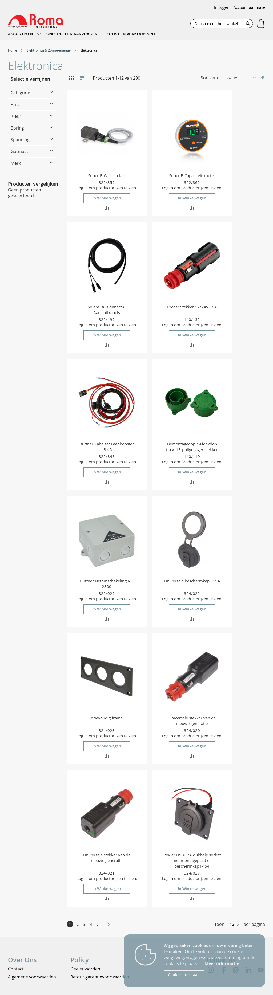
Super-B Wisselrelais (106, 175)
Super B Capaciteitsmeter (192, 175)
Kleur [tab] (16, 116)
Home (13, 50)
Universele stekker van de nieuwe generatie (192, 720)
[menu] (85, 34)
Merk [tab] (16, 163)
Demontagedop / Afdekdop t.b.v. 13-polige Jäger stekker (192, 446)
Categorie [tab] (20, 93)
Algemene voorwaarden (32, 977)
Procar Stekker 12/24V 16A (192, 307)
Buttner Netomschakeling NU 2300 (107, 583)
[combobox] (221, 23)
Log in (82, 187)
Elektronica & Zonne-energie (49, 50)
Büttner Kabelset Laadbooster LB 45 (106, 446)
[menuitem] (24, 34)
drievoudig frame (107, 717)
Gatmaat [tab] (19, 151)
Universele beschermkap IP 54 (192, 580)
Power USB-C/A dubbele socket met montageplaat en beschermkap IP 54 (192, 860)
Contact (16, 969)
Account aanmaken (251, 7)
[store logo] (35, 21)
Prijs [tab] (15, 104)
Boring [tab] (17, 128)
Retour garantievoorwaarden (99, 977)
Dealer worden (85, 969)
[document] (210, 960)
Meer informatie (221, 963)
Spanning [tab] (20, 140)
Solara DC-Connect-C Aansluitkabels (107, 309)
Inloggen (222, 7)
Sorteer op (211, 78)
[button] (106, 207)
